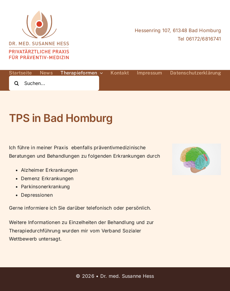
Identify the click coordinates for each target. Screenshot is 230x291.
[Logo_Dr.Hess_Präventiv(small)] (39, 13)
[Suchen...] (54, 83)
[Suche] (16, 83)
